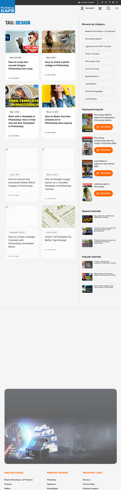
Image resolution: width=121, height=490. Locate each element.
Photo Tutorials (92, 54)
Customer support (90, 488)
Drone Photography (94, 91)
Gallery (7, 488)
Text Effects (90, 84)
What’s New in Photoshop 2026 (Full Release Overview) (104, 274)
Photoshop (51, 480)
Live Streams (91, 99)
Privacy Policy (89, 484)
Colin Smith (15, 78)
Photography (52, 488)
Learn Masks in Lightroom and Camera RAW (104, 163)
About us (86, 480)
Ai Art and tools (92, 69)
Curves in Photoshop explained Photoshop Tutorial (105, 262)
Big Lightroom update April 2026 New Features (104, 216)
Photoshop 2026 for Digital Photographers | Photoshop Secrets (104, 117)
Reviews (8, 484)
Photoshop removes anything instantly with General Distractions (104, 242)
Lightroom (51, 484)
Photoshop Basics (93, 39)
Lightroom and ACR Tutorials (98, 46)
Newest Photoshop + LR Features (100, 31)
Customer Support (86, 2)
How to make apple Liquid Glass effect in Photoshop (103, 286)
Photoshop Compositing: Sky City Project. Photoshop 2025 (105, 140)
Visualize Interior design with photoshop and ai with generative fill (105, 229)
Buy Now (103, 127)
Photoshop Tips (92, 61)
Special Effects (92, 76)
